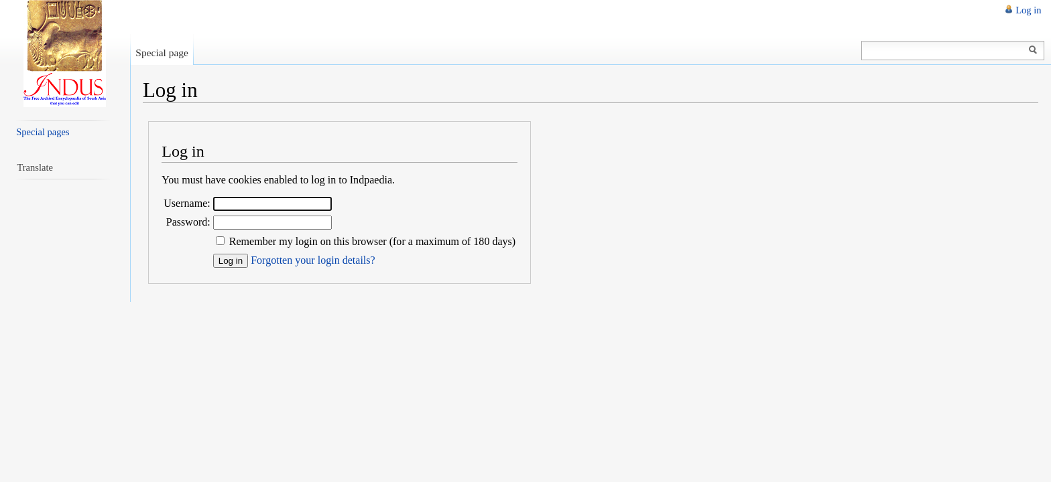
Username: (187, 203)
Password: (188, 222)
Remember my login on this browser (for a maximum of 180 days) (372, 241)
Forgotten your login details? (313, 260)
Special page (161, 52)
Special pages (42, 132)
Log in (1028, 10)
